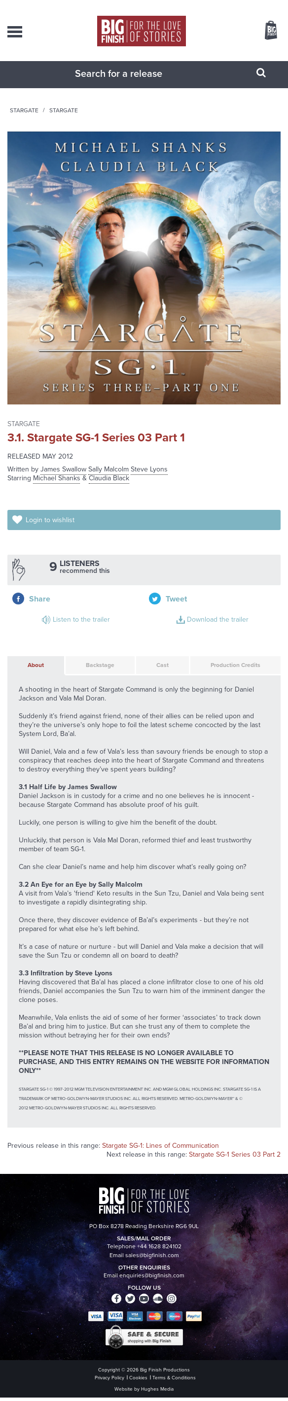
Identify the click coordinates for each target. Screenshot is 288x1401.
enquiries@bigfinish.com (151, 1278)
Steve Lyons (149, 479)
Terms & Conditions (174, 1381)
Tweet (243, 572)
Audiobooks (100, 120)
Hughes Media (157, 1392)
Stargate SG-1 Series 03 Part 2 (235, 1158)
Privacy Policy (109, 1381)
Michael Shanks (56, 488)
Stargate (144, 120)
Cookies (138, 1381)
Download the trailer (189, 605)
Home (62, 120)
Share (176, 572)
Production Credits (225, 663)
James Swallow (63, 479)
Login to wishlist (52, 529)
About (27, 663)
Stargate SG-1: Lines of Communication (160, 1149)
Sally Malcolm (108, 479)
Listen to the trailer (50, 605)
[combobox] (131, 83)
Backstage (90, 663)
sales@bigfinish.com (152, 1258)
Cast (151, 663)
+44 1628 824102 (159, 1249)
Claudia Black (109, 488)
